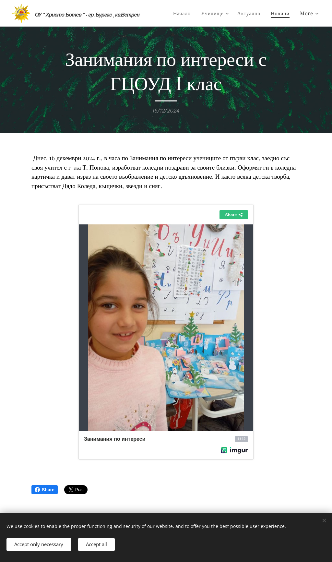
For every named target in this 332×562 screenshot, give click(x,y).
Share (44, 489)
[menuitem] (184, 13)
